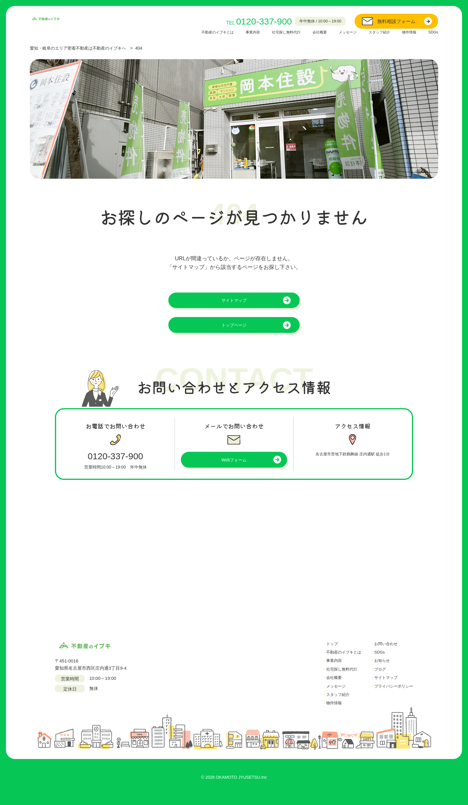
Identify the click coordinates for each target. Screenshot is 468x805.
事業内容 (234, 32)
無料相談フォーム (396, 21)
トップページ (234, 328)
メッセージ (339, 32)
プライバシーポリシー (390, 694)
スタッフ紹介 (374, 32)
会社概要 (308, 32)
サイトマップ (234, 301)
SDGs (432, 32)
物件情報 (406, 32)
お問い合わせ (381, 649)
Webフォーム (234, 465)
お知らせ (377, 667)
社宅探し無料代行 (271, 32)
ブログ (375, 676)
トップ (321, 649)
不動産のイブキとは (195, 32)
